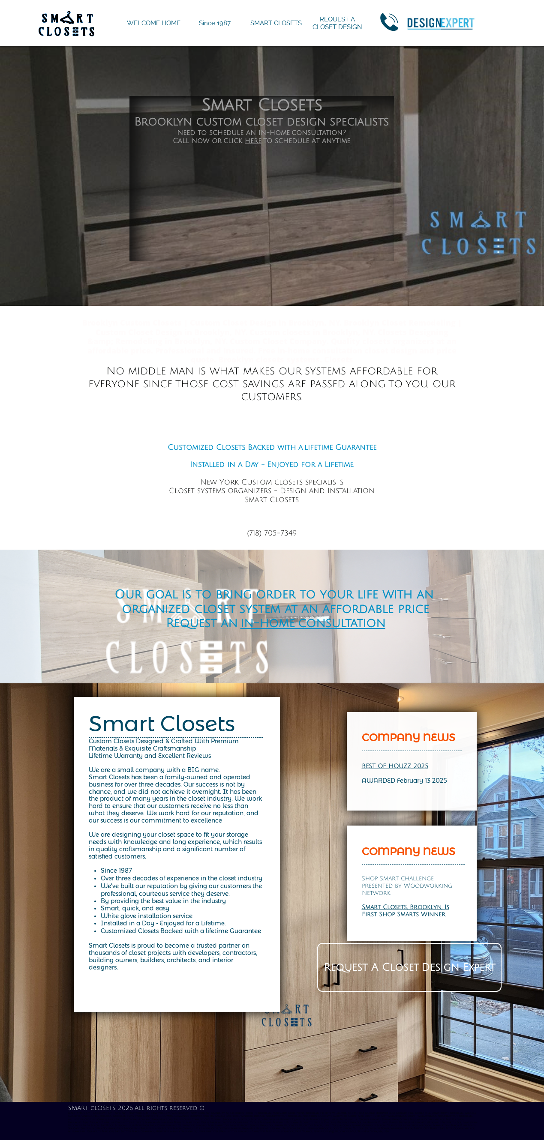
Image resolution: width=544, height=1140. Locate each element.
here (253, 141)
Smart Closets (162, 724)
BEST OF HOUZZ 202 (393, 766)
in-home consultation (312, 623)
